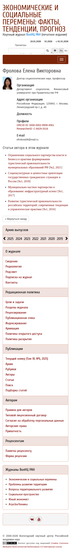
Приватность (13, 431)
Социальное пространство (24, 494)
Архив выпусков (17, 230)
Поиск (9, 385)
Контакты (11, 282)
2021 (43, 239)
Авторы (10, 374)
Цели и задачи (15, 302)
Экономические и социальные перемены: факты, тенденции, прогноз (33, 18)
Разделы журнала (17, 307)
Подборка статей (16, 390)
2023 (27, 239)
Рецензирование (16, 312)
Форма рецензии (16, 456)
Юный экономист (19, 499)
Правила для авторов (19, 410)
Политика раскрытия (19, 339)
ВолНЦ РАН (33, 34)
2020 (51, 239)
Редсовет (11, 272)
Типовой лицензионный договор (26, 415)
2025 (10, 239)
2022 (35, 239)
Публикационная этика (20, 318)
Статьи (10, 380)
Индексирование (16, 323)
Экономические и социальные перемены (33, 479)
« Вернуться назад (16, 218)
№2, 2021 (55, 167)
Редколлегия (14, 266)
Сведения (11, 261)
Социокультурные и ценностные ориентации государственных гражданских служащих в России (35, 177)
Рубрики (11, 369)
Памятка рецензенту (19, 451)
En (66, 50)
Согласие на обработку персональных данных (35, 420)
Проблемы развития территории (28, 484)
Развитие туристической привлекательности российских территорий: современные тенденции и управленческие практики (38, 205)
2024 (19, 239)
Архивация (12, 328)
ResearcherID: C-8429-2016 (32, 128)
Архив (9, 364)
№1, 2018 (24, 181)
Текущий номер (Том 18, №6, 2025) (27, 359)
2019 (60, 239)
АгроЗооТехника (18, 504)
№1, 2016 (49, 209)
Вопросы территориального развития (31, 489)
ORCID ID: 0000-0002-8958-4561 (35, 125)
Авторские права (16, 426)
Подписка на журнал (19, 277)
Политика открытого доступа (24, 334)
